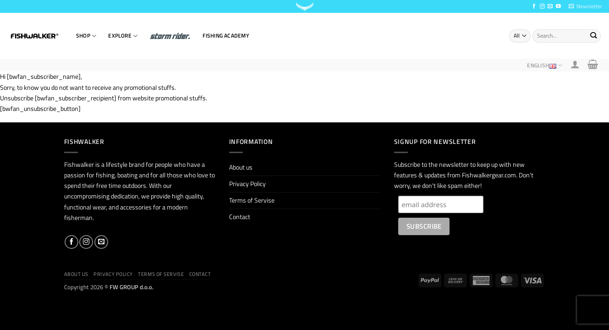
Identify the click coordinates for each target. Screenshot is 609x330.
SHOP (86, 36)
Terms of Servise (251, 200)
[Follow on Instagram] (542, 6)
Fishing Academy (226, 35)
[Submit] (593, 36)
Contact (239, 217)
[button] (585, 6)
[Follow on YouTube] (558, 6)
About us (240, 167)
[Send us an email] (550, 6)
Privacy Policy (247, 184)
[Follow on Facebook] (534, 6)
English (544, 65)
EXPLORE (122, 36)
